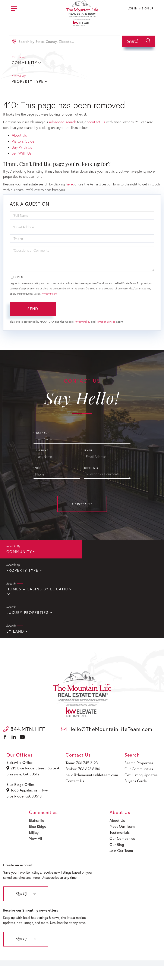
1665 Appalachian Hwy (27, 723)
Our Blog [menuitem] (118, 774)
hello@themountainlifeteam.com (91, 708)
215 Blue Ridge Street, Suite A (32, 702)
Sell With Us (21, 131)
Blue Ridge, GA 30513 (24, 728)
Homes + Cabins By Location (36, 547)
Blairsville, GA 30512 (24, 707)
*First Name (41, 410)
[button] (138, 41)
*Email (88, 428)
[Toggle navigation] (14, 8)
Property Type (102, 62)
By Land (14, 565)
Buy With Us (21, 126)
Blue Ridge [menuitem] (37, 757)
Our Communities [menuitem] (138, 702)
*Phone (38, 445)
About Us (18, 115)
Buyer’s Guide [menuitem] (135, 713)
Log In (132, 8)
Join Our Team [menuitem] (122, 779)
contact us (93, 102)
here (69, 162)
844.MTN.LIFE (24, 663)
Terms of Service (105, 299)
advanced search (61, 102)
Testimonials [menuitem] (121, 763)
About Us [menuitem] (118, 752)
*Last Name (41, 428)
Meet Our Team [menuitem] (123, 757)
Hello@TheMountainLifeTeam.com (106, 663)
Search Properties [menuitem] (139, 697)
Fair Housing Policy (98, 951)
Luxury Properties (107, 547)
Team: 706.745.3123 (82, 697)
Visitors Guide (22, 121)
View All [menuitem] (36, 768)
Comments (91, 445)
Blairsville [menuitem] (37, 752)
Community (18, 529)
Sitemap (120, 951)
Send (32, 286)
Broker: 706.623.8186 (83, 702)
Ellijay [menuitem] (34, 763)
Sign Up (147, 8)
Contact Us (82, 481)
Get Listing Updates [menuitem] (140, 708)
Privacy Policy (49, 271)
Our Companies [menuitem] (123, 768)
